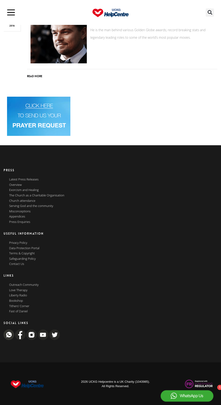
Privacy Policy (18, 243)
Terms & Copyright (22, 253)
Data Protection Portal (24, 248)
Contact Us (16, 264)
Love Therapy (18, 290)
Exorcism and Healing (24, 190)
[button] (210, 12)
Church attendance (22, 201)
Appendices (17, 216)
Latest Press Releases (23, 179)
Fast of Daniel (18, 311)
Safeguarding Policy (22, 259)
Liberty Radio (18, 295)
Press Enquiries (19, 222)
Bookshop (16, 301)
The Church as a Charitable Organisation (36, 195)
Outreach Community (24, 285)
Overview (15, 185)
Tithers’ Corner (19, 306)
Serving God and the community (31, 206)
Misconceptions (19, 211)
